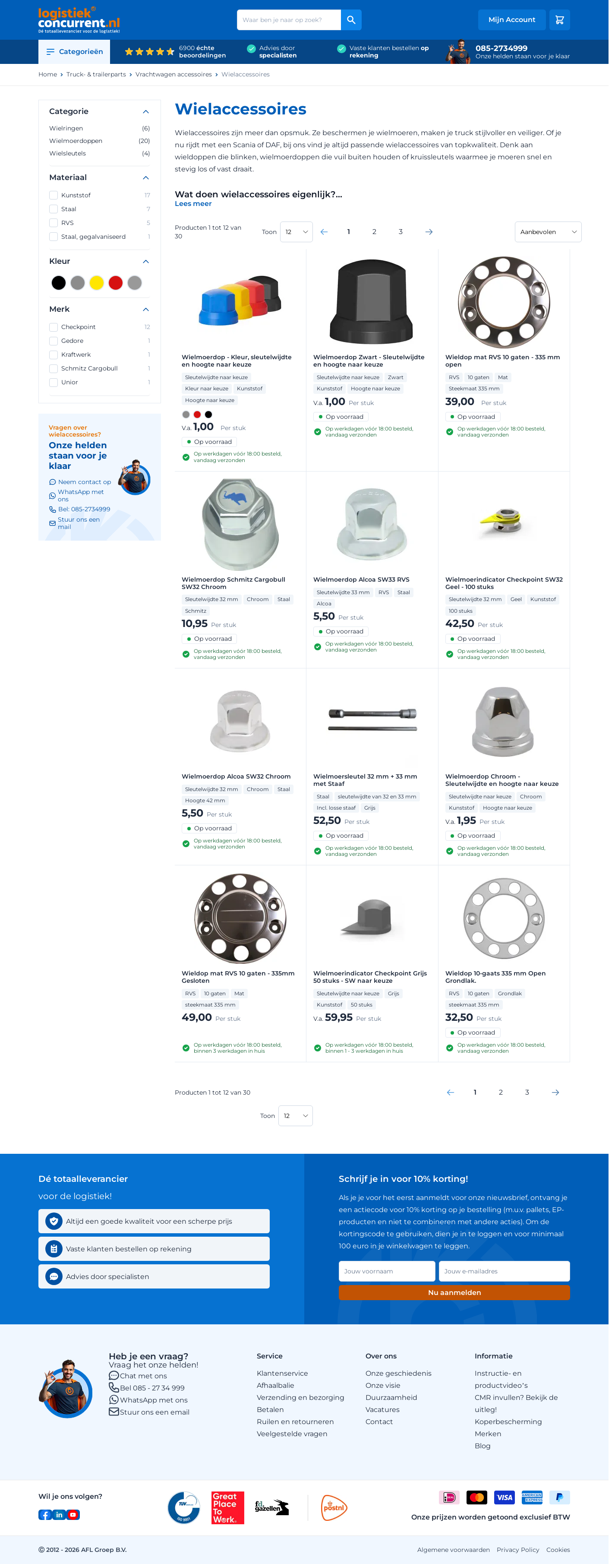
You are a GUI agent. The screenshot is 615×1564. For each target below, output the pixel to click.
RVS (99, 222)
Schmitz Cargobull (99, 368)
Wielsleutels (99, 153)
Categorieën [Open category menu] (74, 52)
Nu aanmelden (454, 1293)
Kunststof (99, 195)
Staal (99, 209)
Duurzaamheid (391, 1397)
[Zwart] (58, 283)
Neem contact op (80, 482)
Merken (488, 1434)
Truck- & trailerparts (96, 74)
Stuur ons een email (154, 1412)
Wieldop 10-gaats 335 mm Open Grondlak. (495, 977)
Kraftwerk (99, 355)
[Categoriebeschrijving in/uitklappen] (193, 203)
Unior (99, 382)
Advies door (278, 51)
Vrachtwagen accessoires (174, 74)
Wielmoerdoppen (99, 141)
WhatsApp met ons (154, 1400)
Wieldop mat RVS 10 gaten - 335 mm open (502, 361)
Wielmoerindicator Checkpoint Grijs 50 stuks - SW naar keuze (370, 977)
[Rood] (115, 283)
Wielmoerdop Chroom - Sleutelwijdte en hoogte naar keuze (502, 780)
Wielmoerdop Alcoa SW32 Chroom (236, 776)
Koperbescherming (508, 1422)
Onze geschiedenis (399, 1373)
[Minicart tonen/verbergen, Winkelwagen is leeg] (559, 19)
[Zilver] (134, 283)
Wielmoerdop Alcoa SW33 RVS (361, 579)
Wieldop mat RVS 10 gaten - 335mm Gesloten (238, 977)
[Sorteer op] (548, 232)
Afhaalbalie (275, 1385)
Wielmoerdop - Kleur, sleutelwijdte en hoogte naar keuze (237, 361)
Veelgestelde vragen (292, 1434)
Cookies (558, 1550)
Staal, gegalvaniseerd (99, 236)
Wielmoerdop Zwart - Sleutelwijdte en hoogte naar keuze (369, 361)
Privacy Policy (518, 1550)
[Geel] (96, 283)
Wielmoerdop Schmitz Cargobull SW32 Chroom (233, 583)
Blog (483, 1446)
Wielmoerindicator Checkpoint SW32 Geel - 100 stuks (504, 583)
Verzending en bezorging (300, 1397)
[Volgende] (429, 232)
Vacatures (383, 1410)
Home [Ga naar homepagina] (47, 74)
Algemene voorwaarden (453, 1550)
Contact (379, 1422)
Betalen (270, 1410)
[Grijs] (77, 283)
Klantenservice (282, 1373)
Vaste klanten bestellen (389, 51)
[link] (324, 231)
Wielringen (99, 128)
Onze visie (383, 1385)
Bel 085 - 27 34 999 (152, 1388)
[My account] (512, 19)
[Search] (351, 19)
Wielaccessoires (245, 74)
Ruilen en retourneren (295, 1422)
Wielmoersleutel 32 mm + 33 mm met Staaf (365, 780)
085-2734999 (501, 48)
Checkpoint (99, 327)
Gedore (99, 341)
